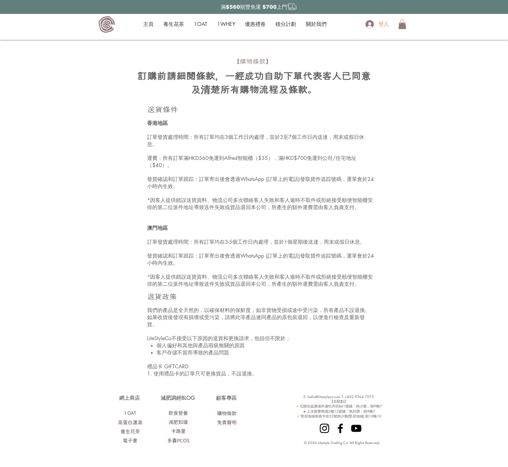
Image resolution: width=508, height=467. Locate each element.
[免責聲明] (227, 422)
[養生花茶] (130, 431)
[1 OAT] (130, 412)
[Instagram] (324, 428)
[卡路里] (178, 431)
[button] (402, 24)
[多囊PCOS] (178, 440)
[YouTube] (356, 428)
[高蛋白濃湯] (130, 422)
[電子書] (130, 440)
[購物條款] (227, 413)
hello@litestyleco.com (324, 396)
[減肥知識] (178, 422)
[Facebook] (340, 428)
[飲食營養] (178, 412)
